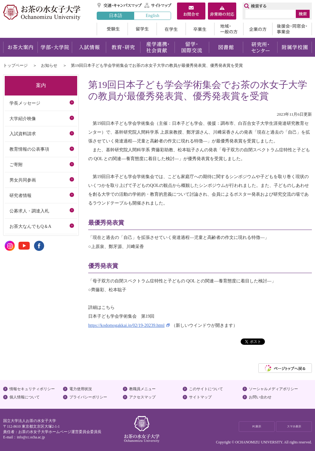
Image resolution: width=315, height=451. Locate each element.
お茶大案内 (20, 47)
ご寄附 (16, 164)
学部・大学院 (54, 47)
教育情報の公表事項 (29, 149)
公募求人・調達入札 (29, 210)
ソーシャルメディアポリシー (273, 389)
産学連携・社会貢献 (157, 47)
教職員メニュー (142, 389)
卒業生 (200, 29)
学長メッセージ (24, 103)
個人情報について (24, 397)
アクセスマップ (142, 397)
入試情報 (89, 47)
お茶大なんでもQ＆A (30, 226)
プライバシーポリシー (88, 397)
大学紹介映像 (22, 118)
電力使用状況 (80, 389)
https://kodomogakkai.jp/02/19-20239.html (126, 325)
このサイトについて (206, 389)
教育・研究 (123, 47)
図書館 (226, 47)
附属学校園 (295, 47)
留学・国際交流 (192, 47)
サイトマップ (158, 5)
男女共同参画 (22, 179)
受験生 (112, 29)
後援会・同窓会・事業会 (292, 29)
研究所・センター (260, 47)
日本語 (115, 15)
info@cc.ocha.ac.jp (31, 437)
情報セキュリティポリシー (32, 389)
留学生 (142, 29)
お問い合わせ (260, 397)
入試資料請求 (22, 133)
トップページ (15, 65)
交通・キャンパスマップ (120, 5)
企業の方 (257, 29)
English (152, 15)
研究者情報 (20, 195)
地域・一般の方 (228, 29)
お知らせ (49, 65)
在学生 (171, 29)
